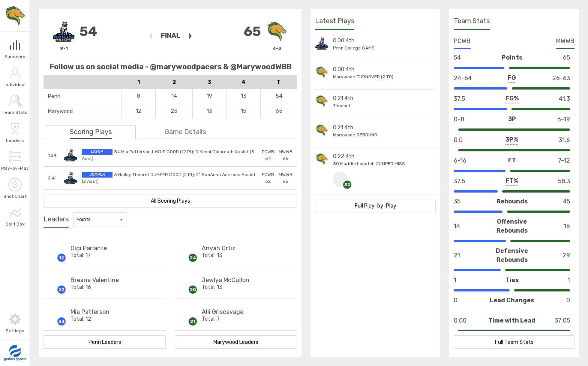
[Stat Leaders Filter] (99, 219)
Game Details (185, 132)
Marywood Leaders (235, 342)
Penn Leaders (104, 342)
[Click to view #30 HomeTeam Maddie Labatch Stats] (341, 179)
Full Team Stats (514, 342)
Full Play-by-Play (375, 206)
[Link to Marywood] (15, 15)
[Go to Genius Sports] (15, 353)
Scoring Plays (91, 132)
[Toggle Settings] (15, 323)
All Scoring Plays (170, 201)
